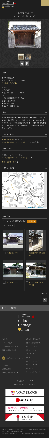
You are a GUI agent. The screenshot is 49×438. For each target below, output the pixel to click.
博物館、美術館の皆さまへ (34, 343)
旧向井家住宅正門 (8, 139)
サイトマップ (30, 368)
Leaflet (30, 207)
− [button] (5, 178)
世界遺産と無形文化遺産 (10, 346)
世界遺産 (5, 365)
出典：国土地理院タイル (40, 207)
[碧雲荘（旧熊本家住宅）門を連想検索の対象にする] (27, 282)
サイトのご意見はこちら (34, 372)
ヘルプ (28, 357)
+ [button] (5, 175)
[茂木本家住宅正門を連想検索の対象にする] (4, 282)
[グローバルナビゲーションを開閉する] (45, 3)
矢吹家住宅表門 (12, 253)
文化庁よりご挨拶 (31, 346)
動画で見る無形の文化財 (10, 373)
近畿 (15, 83)
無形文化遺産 (6, 369)
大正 (11, 83)
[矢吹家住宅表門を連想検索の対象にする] (4, 253)
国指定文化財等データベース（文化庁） (16, 142)
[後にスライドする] (44, 293)
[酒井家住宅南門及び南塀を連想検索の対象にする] (27, 253)
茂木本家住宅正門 (13, 282)
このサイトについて (32, 361)
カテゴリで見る (7, 343)
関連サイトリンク (31, 365)
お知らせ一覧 (30, 354)
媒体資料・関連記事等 (33, 339)
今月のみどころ (31, 350)
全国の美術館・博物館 (9, 350)
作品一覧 (5, 339)
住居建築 (5, 83)
